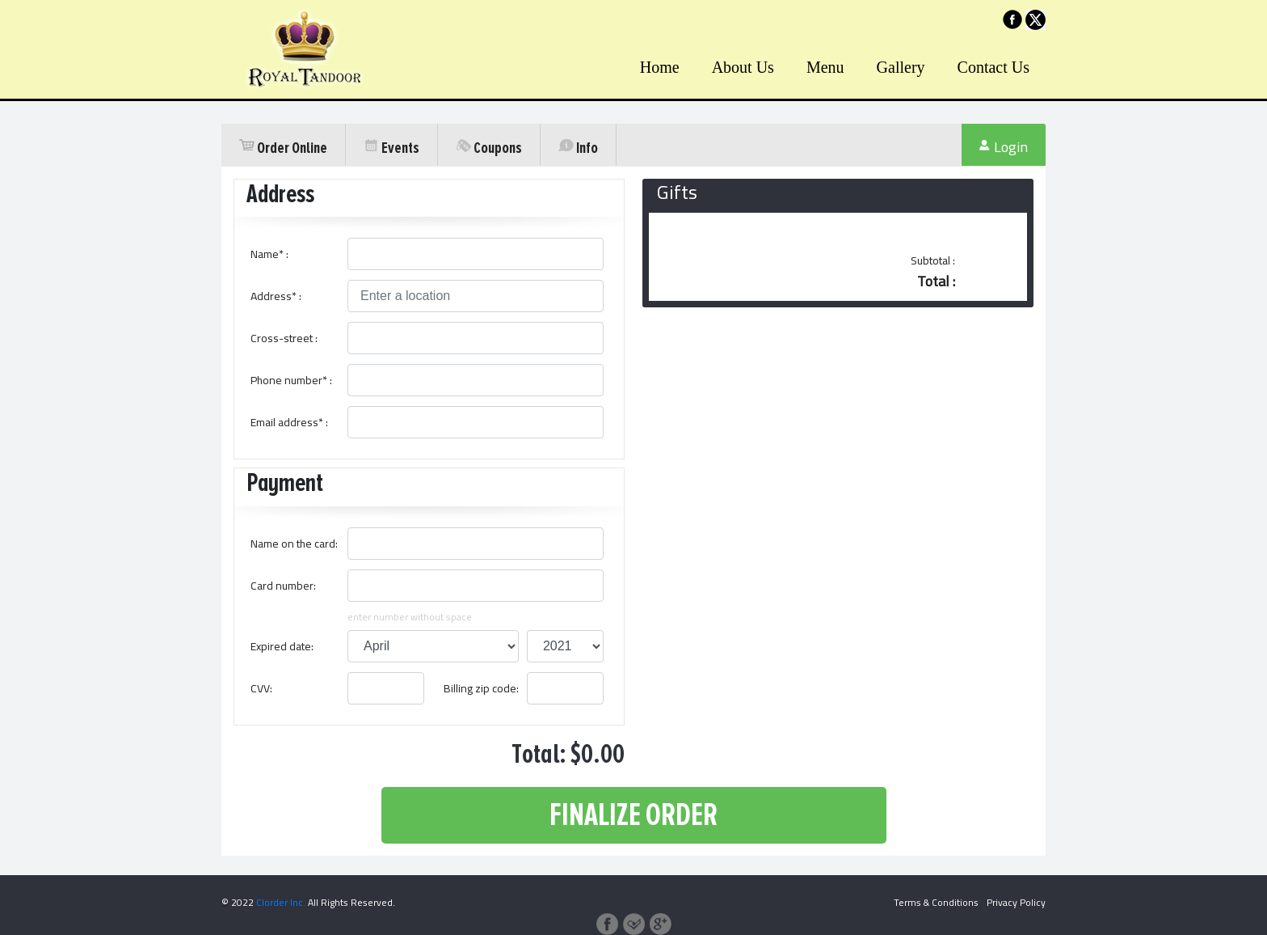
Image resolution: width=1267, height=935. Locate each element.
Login (1003, 147)
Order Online (283, 148)
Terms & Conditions (936, 902)
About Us (743, 67)
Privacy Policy (1016, 902)
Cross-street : (284, 338)
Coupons (489, 148)
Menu (825, 67)
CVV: (261, 688)
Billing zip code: (481, 688)
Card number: (283, 585)
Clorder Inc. (280, 902)
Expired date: (282, 646)
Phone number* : (291, 380)
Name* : (269, 253)
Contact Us (993, 67)
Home (660, 67)
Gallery (901, 67)
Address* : (275, 296)
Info (578, 148)
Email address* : (289, 422)
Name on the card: (294, 543)
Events (391, 148)
